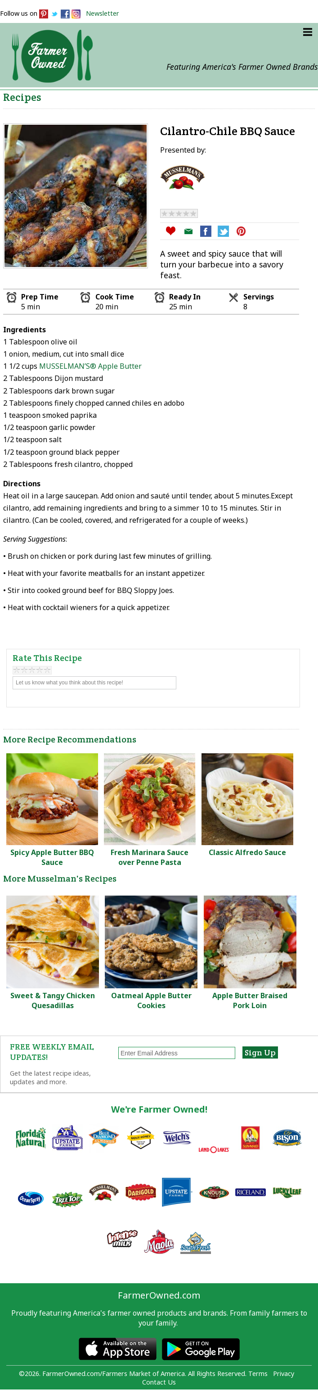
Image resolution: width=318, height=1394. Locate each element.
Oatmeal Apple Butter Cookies (151, 1000)
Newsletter (102, 13)
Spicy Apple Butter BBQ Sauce (52, 857)
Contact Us (159, 1382)
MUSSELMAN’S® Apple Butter (90, 366)
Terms (258, 1373)
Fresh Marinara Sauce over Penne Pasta (149, 857)
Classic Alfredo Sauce (247, 852)
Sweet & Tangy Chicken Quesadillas (52, 1000)
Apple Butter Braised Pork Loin (249, 1000)
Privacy (283, 1373)
